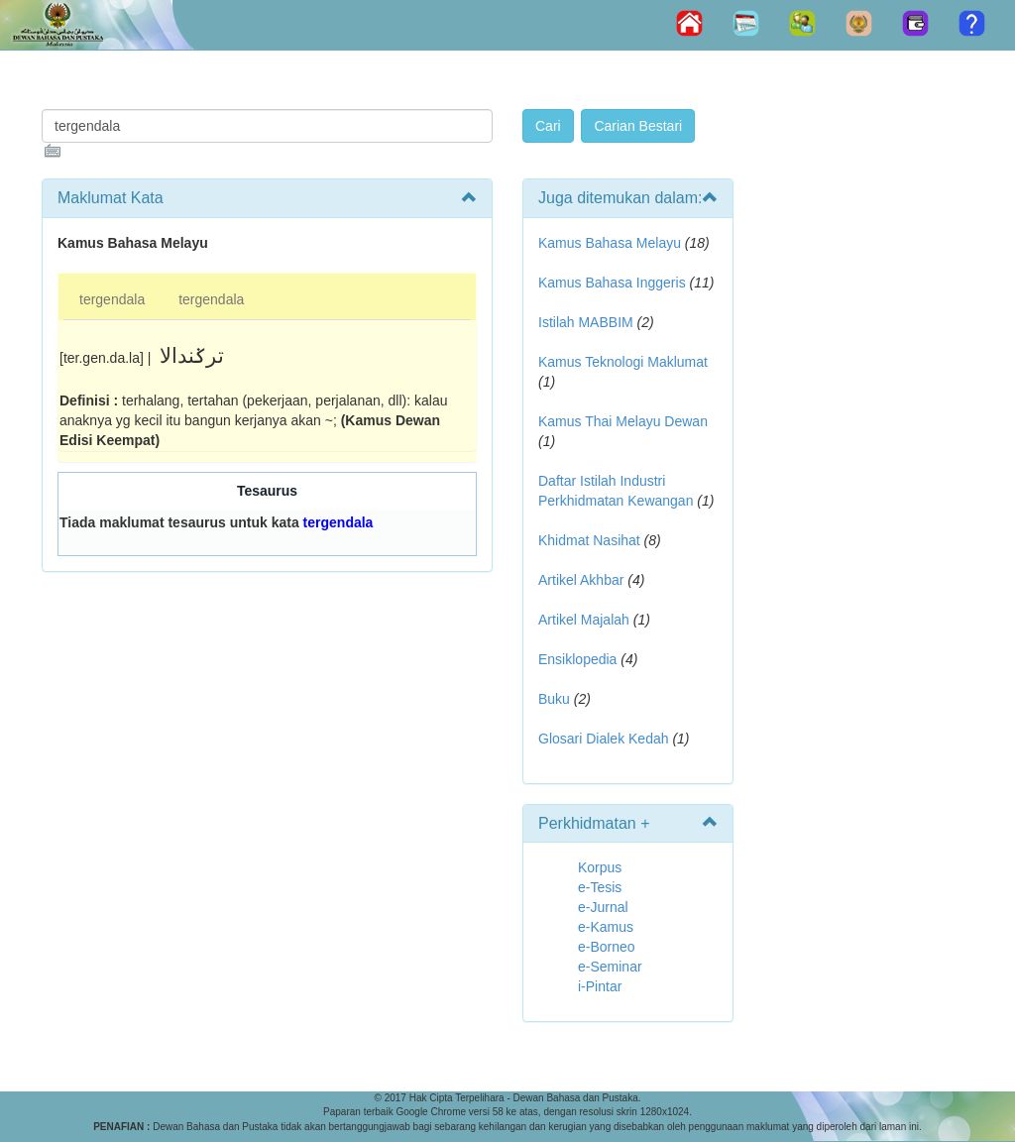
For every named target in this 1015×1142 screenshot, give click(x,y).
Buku (554, 699)
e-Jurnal (603, 907)
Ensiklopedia (577, 659)
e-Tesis (599, 887)
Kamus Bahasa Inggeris (612, 282)
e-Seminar (610, 966)
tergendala (112, 299)
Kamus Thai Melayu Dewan (623, 421)
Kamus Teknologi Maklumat (623, 362)
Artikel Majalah (583, 620)
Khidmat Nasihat (589, 540)
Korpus (599, 867)
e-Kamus (605, 927)
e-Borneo (606, 947)
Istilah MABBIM (585, 322)
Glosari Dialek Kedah (603, 738)
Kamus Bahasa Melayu (611, 243)
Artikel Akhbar (580, 580)
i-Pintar (599, 986)
